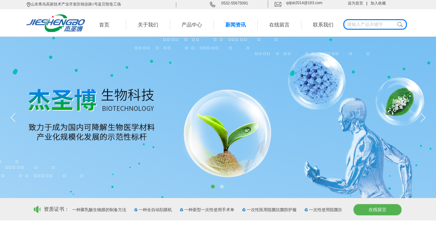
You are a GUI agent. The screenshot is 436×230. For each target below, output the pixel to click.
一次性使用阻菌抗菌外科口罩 (337, 209)
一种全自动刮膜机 (156, 209)
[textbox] (369, 24)
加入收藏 (378, 3)
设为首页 (355, 3)
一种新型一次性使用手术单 (210, 209)
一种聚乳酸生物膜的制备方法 (100, 209)
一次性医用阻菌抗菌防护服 (273, 209)
